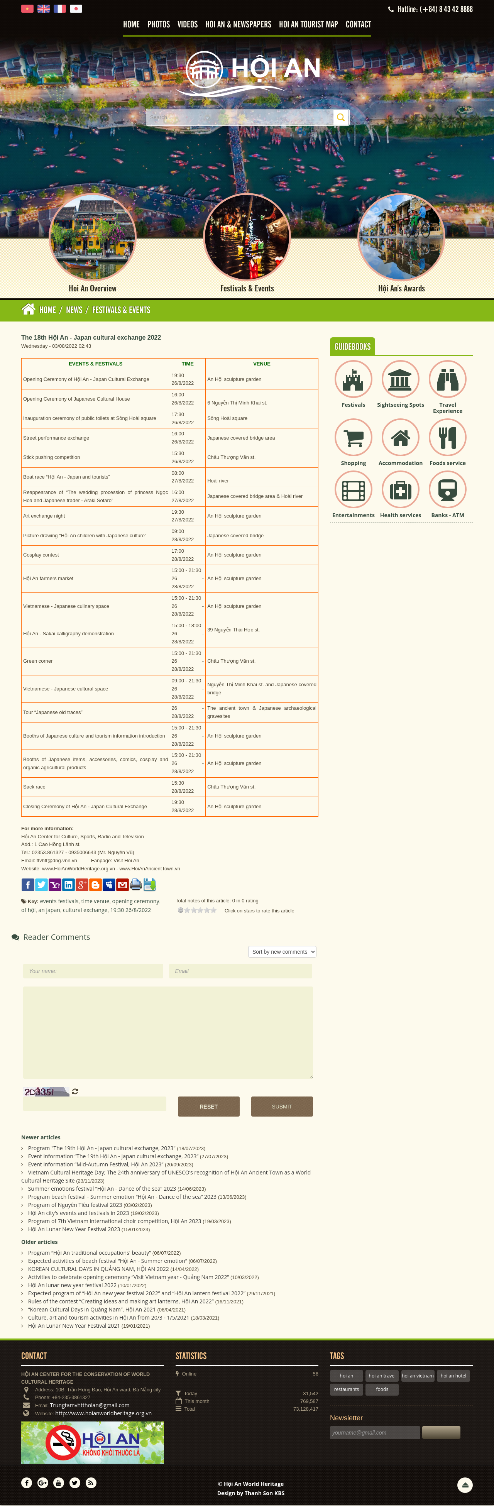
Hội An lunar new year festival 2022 (72, 1285)
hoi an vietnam (418, 1376)
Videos (188, 25)
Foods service (448, 463)
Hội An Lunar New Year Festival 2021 (74, 1326)
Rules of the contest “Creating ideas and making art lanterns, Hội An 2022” (121, 1301)
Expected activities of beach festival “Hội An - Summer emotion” (107, 1261)
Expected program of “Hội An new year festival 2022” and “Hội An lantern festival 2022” (136, 1293)
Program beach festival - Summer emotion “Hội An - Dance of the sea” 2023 (122, 1197)
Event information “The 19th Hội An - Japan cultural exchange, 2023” (113, 1156)
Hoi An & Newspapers (238, 25)
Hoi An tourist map (308, 25)
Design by (251, 1493)
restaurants (346, 1389)
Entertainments (353, 515)
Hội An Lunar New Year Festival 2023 (74, 1229)
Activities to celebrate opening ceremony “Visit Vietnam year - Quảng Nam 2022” (128, 1277)
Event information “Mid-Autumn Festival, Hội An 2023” (96, 1164)
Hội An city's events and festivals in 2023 (78, 1213)
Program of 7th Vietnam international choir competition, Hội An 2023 (114, 1221)
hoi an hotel (454, 1376)
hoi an (347, 1376)
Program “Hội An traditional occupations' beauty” (89, 1253)
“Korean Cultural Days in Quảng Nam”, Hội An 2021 (92, 1309)
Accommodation (401, 463)
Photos (158, 25)
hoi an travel (382, 1376)
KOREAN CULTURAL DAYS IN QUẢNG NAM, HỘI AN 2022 (98, 1269)
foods (382, 1389)
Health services (400, 515)
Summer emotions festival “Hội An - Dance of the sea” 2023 (102, 1189)
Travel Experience (448, 408)
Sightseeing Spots (400, 405)
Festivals (353, 405)
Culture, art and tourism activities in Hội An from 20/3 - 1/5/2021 (108, 1318)
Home (131, 25)
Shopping (353, 463)
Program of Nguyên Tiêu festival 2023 (75, 1205)
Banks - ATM (447, 515)
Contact (358, 25)
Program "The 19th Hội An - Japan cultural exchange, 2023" (102, 1148)
